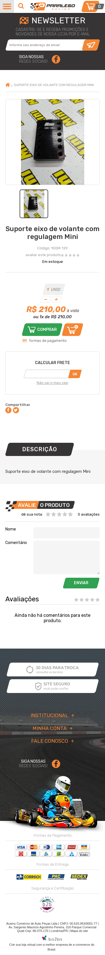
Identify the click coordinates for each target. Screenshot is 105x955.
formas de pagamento (48, 340)
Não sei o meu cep (52, 383)
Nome (10, 529)
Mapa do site (79, 931)
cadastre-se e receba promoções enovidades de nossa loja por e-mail (53, 32)
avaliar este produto (43, 255)
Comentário (16, 543)
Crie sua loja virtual (22, 944)
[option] (34, 204)
